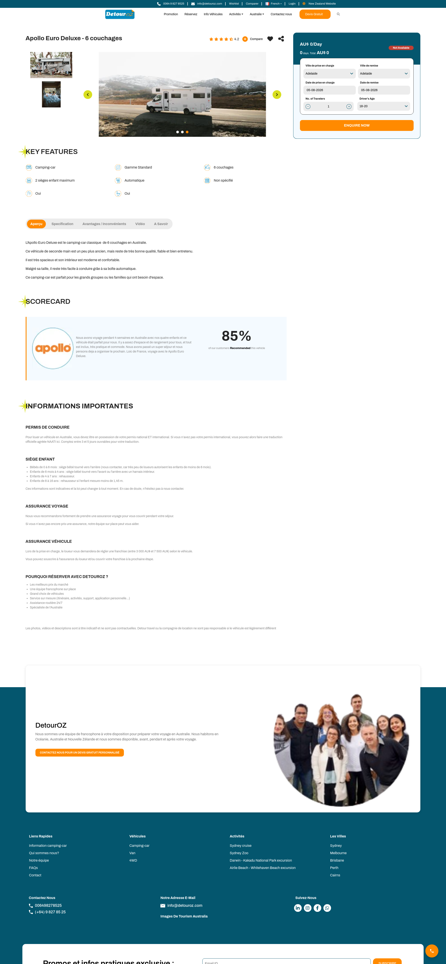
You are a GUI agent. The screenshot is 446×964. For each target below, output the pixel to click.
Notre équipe (39, 860)
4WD (133, 860)
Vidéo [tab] (140, 224)
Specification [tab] (62, 224)
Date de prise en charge (320, 82)
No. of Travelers (315, 98)
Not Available (401, 47)
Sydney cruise (240, 845)
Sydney (336, 845)
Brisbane (337, 860)
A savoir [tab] (161, 224)
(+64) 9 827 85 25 (47, 912)
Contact (35, 875)
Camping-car (139, 845)
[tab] (51, 65)
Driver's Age (367, 98)
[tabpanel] (182, 94)
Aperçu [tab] (36, 224)
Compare (252, 39)
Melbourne (338, 853)
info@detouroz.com (181, 905)
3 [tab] (187, 132)
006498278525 (45, 905)
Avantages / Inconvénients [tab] (104, 224)
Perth (334, 868)
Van (132, 853)
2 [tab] (182, 132)
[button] (273, 4)
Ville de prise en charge (320, 65)
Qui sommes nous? (44, 853)
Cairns (335, 875)
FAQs (33, 868)
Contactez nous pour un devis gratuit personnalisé (80, 752)
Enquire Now (357, 125)
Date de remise (369, 82)
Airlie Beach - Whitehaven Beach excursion (263, 868)
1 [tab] (177, 132)
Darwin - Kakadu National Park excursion (261, 860)
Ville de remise (369, 65)
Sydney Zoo (239, 853)
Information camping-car (48, 845)
